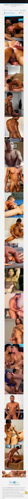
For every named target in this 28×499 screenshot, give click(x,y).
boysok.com (17, 484)
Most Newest (5, 10)
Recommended (22, 10)
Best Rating (11, 10)
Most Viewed (16, 10)
